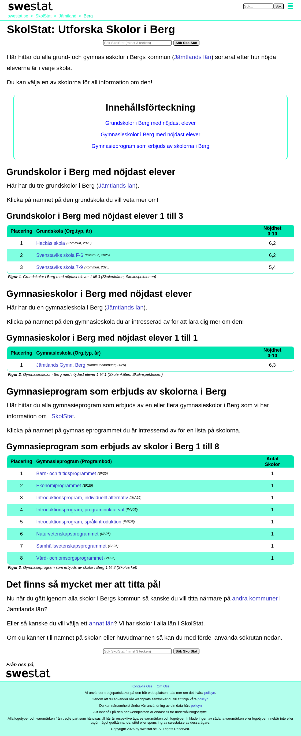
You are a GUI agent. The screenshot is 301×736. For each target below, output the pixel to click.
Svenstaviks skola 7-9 (59, 267)
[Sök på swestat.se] (258, 6)
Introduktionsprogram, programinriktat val (80, 509)
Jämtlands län (192, 57)
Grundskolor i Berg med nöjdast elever (150, 123)
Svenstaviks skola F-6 (59, 255)
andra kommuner (255, 598)
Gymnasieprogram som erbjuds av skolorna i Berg (151, 146)
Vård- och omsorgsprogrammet (69, 558)
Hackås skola (50, 243)
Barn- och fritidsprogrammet (66, 473)
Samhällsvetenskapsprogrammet (71, 546)
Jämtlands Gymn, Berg (60, 365)
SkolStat (62, 416)
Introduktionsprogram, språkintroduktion (78, 521)
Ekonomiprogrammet (58, 485)
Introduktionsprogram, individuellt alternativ (82, 497)
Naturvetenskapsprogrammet (67, 534)
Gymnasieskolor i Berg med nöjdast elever (150, 134)
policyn (209, 693)
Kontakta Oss (142, 686)
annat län (101, 623)
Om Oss (163, 686)
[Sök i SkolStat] (137, 43)
